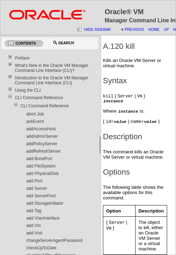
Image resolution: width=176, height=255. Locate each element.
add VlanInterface (43, 218)
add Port (34, 180)
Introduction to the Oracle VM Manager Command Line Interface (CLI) (51, 80)
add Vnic (34, 233)
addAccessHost (41, 128)
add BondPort (39, 158)
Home (154, 29)
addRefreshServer (43, 151)
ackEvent (35, 121)
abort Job (35, 114)
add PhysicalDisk (42, 173)
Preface (22, 58)
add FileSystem (41, 166)
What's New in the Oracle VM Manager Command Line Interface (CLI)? (51, 68)
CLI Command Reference (39, 97)
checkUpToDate (41, 247)
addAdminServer (42, 136)
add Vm (33, 225)
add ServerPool (41, 195)
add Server (36, 188)
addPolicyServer (41, 143)
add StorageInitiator (45, 203)
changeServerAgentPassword (54, 240)
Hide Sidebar (97, 29)
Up (166, 29)
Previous (134, 29)
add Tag (34, 210)
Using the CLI (28, 90)
